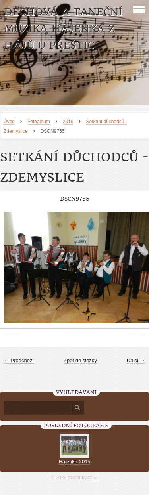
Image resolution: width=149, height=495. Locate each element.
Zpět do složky (80, 360)
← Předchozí (19, 360)
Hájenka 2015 (74, 461)
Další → (136, 360)
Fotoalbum (38, 121)
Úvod (9, 121)
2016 (68, 121)
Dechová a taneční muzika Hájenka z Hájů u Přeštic (63, 29)
